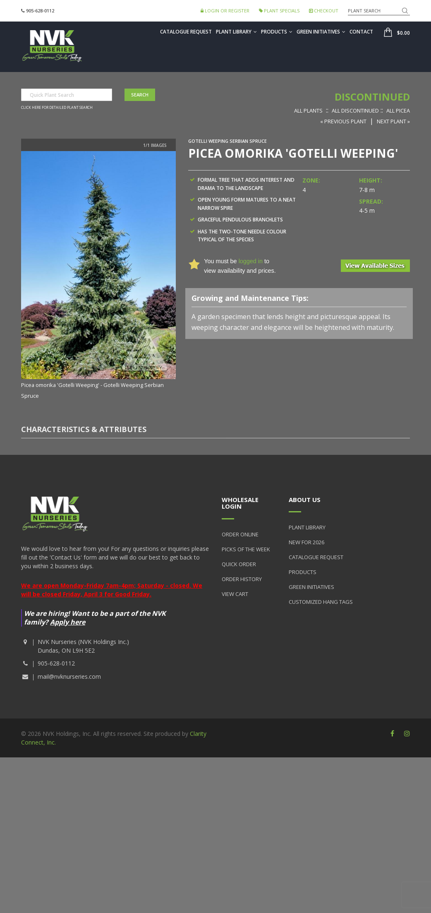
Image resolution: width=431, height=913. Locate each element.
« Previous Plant (343, 121)
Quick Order (239, 564)
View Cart (235, 594)
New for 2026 (306, 542)
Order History (242, 579)
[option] (98, 276)
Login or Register (225, 10)
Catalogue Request (186, 31)
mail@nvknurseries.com (69, 676)
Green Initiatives (321, 31)
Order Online (240, 534)
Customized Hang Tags (321, 601)
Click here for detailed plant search (57, 107)
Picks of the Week (246, 549)
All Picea (398, 110)
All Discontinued (355, 110)
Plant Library (236, 31)
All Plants (308, 110)
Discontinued (372, 96)
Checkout (323, 10)
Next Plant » (393, 121)
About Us (305, 499)
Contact (361, 31)
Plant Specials (279, 10)
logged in (251, 261)
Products (276, 31)
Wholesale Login (240, 503)
